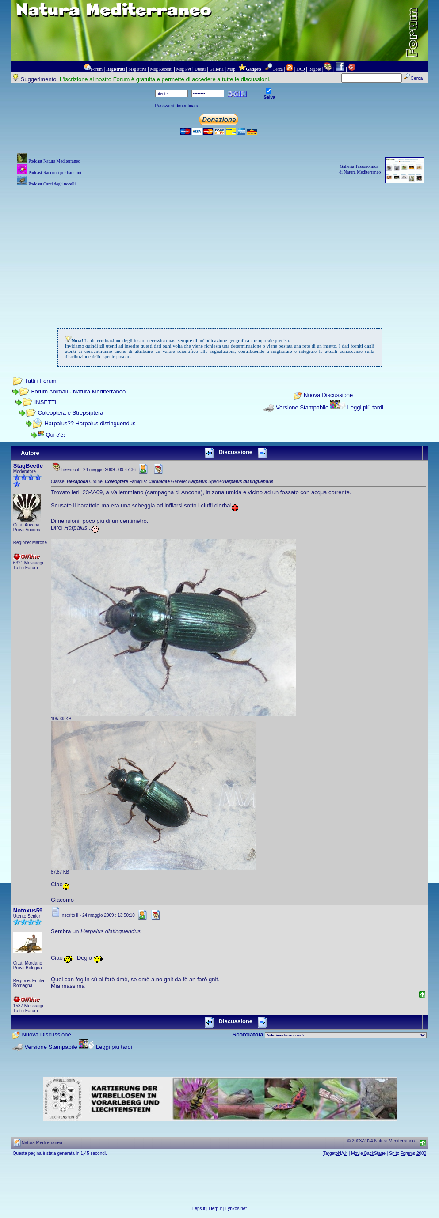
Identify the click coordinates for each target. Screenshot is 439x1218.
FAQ (300, 69)
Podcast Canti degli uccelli (52, 184)
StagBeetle (28, 465)
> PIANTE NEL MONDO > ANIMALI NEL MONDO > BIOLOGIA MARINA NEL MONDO (346, 1035)
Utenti (200, 69)
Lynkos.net (236, 1208)
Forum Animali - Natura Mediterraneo (78, 391)
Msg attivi (138, 69)
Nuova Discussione (328, 395)
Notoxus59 (27, 910)
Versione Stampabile (302, 407)
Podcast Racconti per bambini (54, 172)
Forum (97, 69)
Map (231, 69)
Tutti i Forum (40, 381)
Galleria (216, 69)
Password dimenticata (177, 105)
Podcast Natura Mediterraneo (54, 161)
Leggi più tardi (365, 407)
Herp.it (215, 1208)
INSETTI (45, 402)
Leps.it (198, 1208)
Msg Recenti (161, 69)
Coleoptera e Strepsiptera (70, 412)
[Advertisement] (219, 250)
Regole (315, 69)
